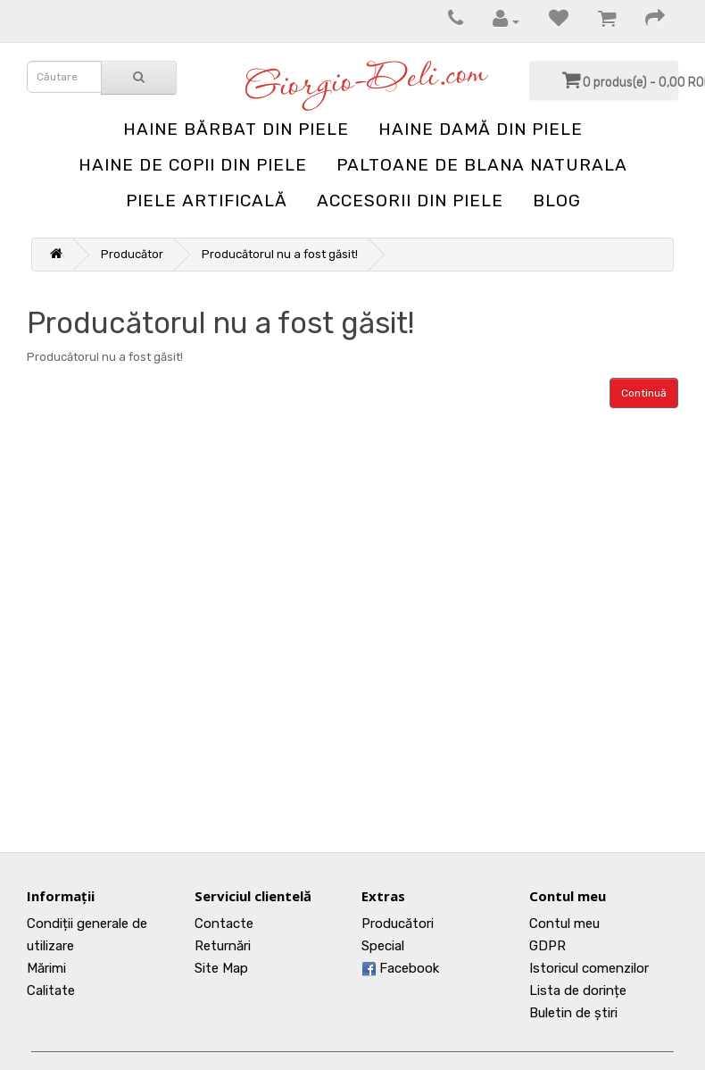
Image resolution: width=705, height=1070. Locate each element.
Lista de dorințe (577, 990)
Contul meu (564, 923)
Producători (397, 923)
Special (382, 946)
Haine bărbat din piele (236, 129)
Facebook (400, 968)
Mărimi (46, 968)
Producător (132, 254)
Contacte (224, 923)
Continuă (644, 393)
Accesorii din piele (410, 200)
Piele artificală (206, 200)
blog (557, 200)
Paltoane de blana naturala (481, 165)
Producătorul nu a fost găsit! (280, 254)
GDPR (547, 946)
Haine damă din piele (480, 129)
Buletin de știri (573, 1013)
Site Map (221, 968)
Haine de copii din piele (193, 165)
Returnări (223, 946)
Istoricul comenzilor (589, 968)
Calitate (51, 990)
